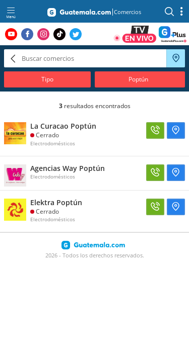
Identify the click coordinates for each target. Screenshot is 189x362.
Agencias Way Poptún (67, 168)
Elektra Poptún (56, 202)
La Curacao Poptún (63, 126)
